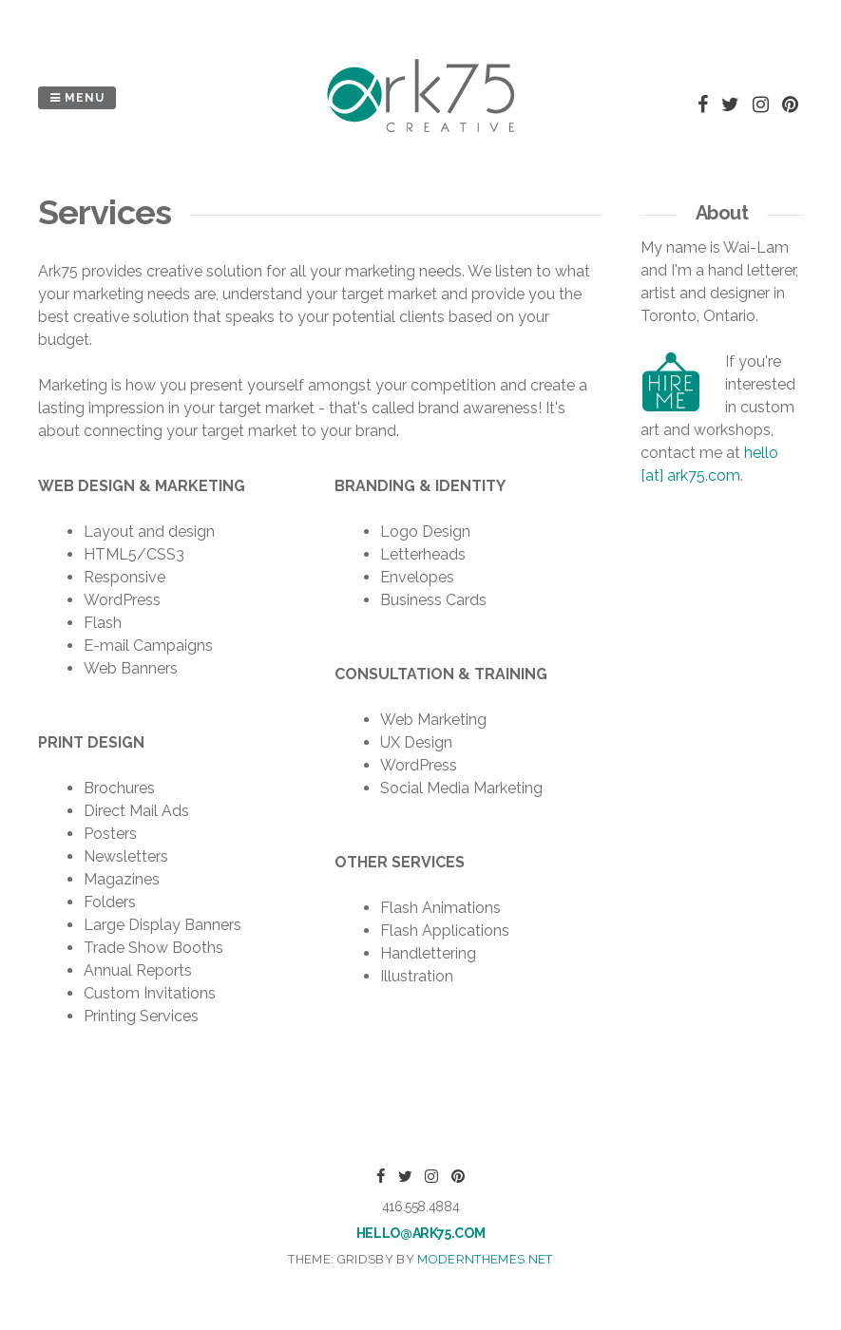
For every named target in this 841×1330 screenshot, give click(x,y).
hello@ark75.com (421, 1233)
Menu (77, 97)
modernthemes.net (484, 1259)
